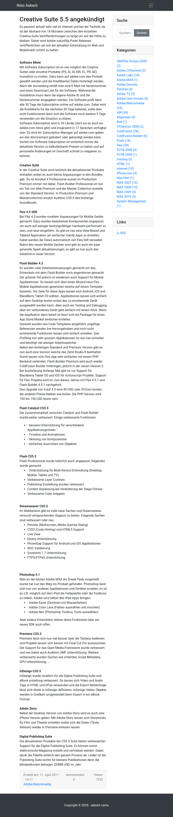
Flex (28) (123, 145)
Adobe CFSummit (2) (131, 70)
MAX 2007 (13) (127, 182)
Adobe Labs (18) (128, 75)
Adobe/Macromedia (37, 784)
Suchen (142, 33)
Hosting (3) (124, 159)
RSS (121, 233)
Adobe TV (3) (126, 94)
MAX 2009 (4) (126, 192)
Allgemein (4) (126, 117)
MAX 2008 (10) (127, 187)
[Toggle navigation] (150, 5)
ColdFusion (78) (128, 131)
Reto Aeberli (27, 5)
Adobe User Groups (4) (132, 98)
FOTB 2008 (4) (127, 150)
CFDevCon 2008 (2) (130, 126)
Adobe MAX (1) (127, 80)
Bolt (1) (122, 122)
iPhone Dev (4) (127, 173)
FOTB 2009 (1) (127, 154)
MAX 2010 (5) (126, 196)
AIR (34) (122, 112)
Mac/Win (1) (125, 178)
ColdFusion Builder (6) (132, 136)
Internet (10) (125, 168)
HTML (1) (123, 164)
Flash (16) (124, 140)
